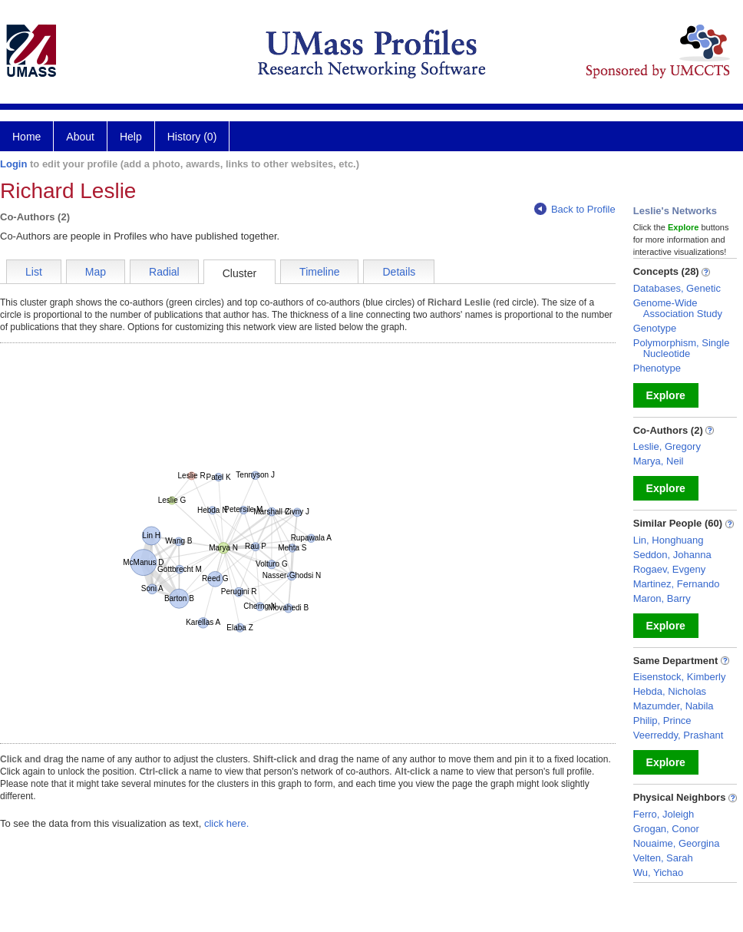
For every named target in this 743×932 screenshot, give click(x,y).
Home (26, 137)
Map (95, 272)
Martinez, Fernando (676, 584)
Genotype (654, 328)
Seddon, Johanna (672, 554)
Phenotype (657, 368)
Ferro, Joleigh (663, 814)
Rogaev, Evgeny (669, 569)
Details (398, 272)
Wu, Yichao (658, 872)
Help (131, 137)
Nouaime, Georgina (676, 843)
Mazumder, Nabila (673, 706)
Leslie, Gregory (667, 446)
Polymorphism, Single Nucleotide (681, 348)
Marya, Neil (658, 461)
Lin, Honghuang (668, 540)
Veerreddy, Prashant (678, 735)
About (80, 137)
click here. (226, 823)
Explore (665, 395)
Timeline (319, 272)
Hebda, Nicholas (669, 691)
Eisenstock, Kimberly (679, 676)
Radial (164, 272)
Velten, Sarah (663, 858)
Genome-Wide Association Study (677, 308)
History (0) (192, 137)
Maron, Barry (662, 598)
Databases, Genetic (677, 288)
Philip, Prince (662, 720)
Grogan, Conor (666, 829)
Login (13, 164)
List (33, 272)
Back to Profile (575, 209)
